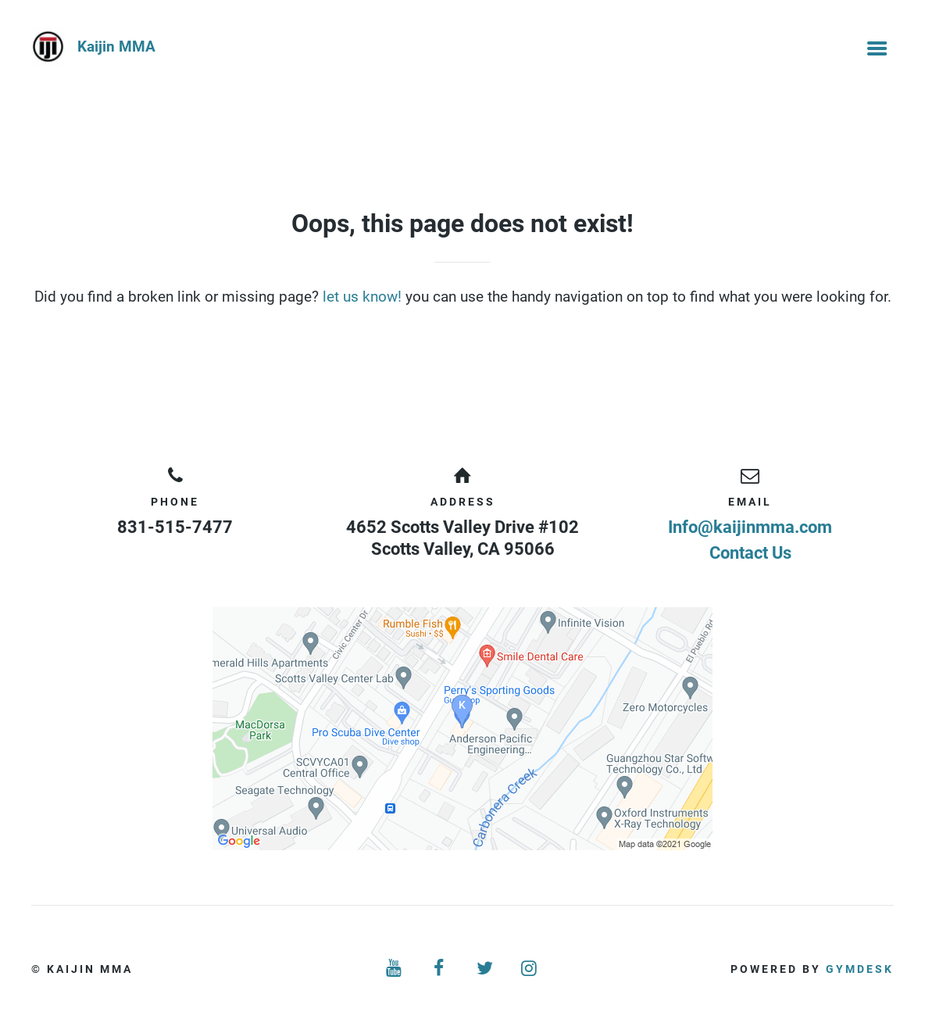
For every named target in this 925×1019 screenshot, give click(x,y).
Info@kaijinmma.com (750, 527)
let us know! (362, 297)
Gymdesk (860, 969)
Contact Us (750, 553)
